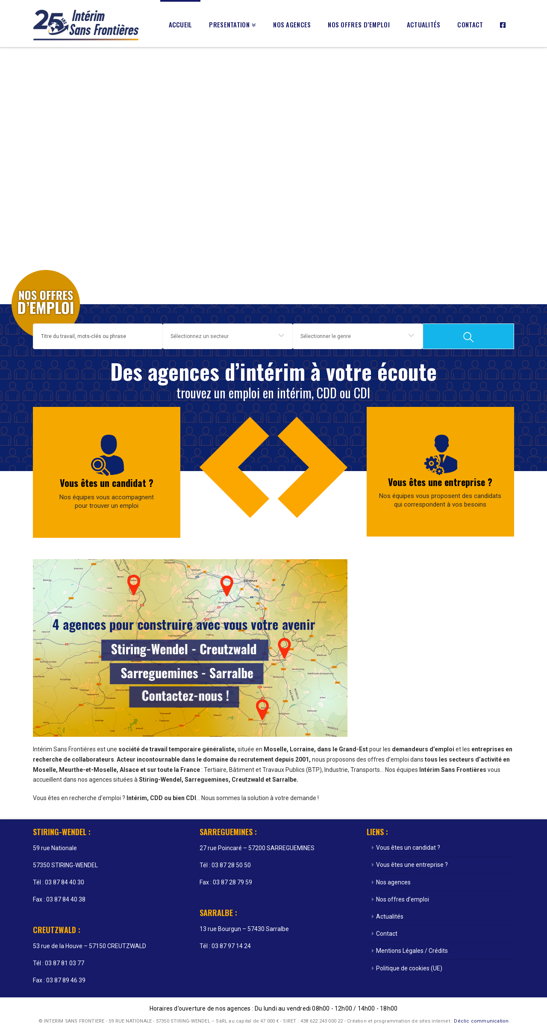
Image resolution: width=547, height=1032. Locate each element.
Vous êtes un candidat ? (106, 482)
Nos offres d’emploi (402, 899)
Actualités (389, 916)
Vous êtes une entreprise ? (440, 482)
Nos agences (393, 882)
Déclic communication (481, 1021)
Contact (386, 933)
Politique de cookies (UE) (409, 968)
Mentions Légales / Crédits (412, 950)
